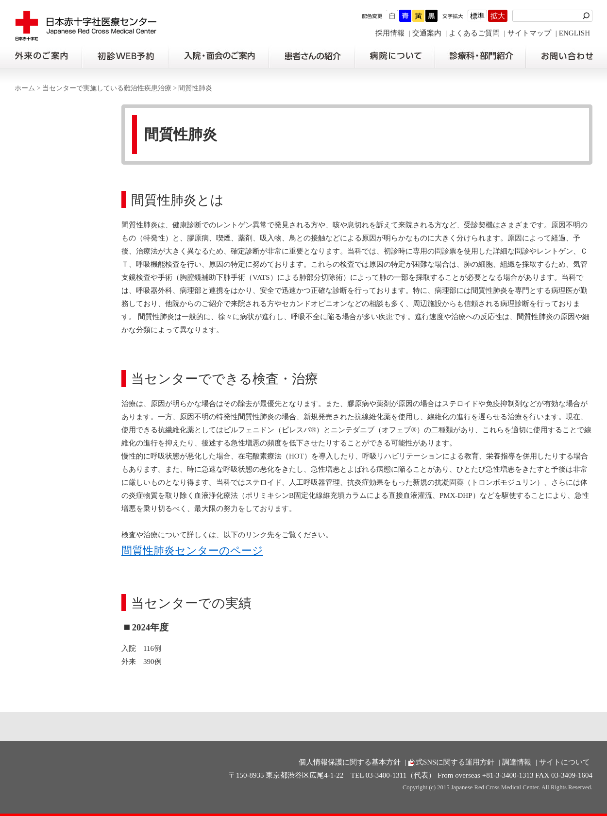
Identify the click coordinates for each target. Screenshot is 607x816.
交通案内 (426, 33)
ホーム (25, 88)
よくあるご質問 (474, 33)
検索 (587, 16)
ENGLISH (574, 33)
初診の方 (125, 56)
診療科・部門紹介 (480, 56)
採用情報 (390, 33)
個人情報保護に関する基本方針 (350, 762)
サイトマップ (529, 33)
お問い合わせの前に (566, 56)
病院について (394, 56)
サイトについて (564, 762)
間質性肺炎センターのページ (192, 551)
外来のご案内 (41, 56)
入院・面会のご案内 (218, 56)
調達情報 (516, 762)
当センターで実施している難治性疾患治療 (106, 88)
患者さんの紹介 (311, 56)
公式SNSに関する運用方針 (451, 762)
